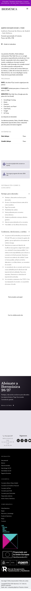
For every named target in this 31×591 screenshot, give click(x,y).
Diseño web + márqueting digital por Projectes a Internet (14, 587)
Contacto (3, 521)
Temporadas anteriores (6, 496)
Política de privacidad (13, 581)
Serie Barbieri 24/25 (6, 470)
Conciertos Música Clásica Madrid (9, 483)
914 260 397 (8, 436)
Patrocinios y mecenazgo (7, 513)
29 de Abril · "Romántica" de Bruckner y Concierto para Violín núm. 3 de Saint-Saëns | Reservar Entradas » (15, 3)
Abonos (3, 463)
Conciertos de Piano (6, 488)
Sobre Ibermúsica (5, 508)
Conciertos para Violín (6, 491)
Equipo (3, 511)
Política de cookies (23, 581)
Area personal (4, 460)
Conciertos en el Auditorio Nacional (10, 485)
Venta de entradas (5, 465)
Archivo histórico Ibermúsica (8, 498)
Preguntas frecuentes (6, 473)
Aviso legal (3, 581)
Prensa (2, 518)
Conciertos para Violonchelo (8, 493)
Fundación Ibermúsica (6, 516)
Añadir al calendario (8, 44)
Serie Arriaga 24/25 (6, 468)
